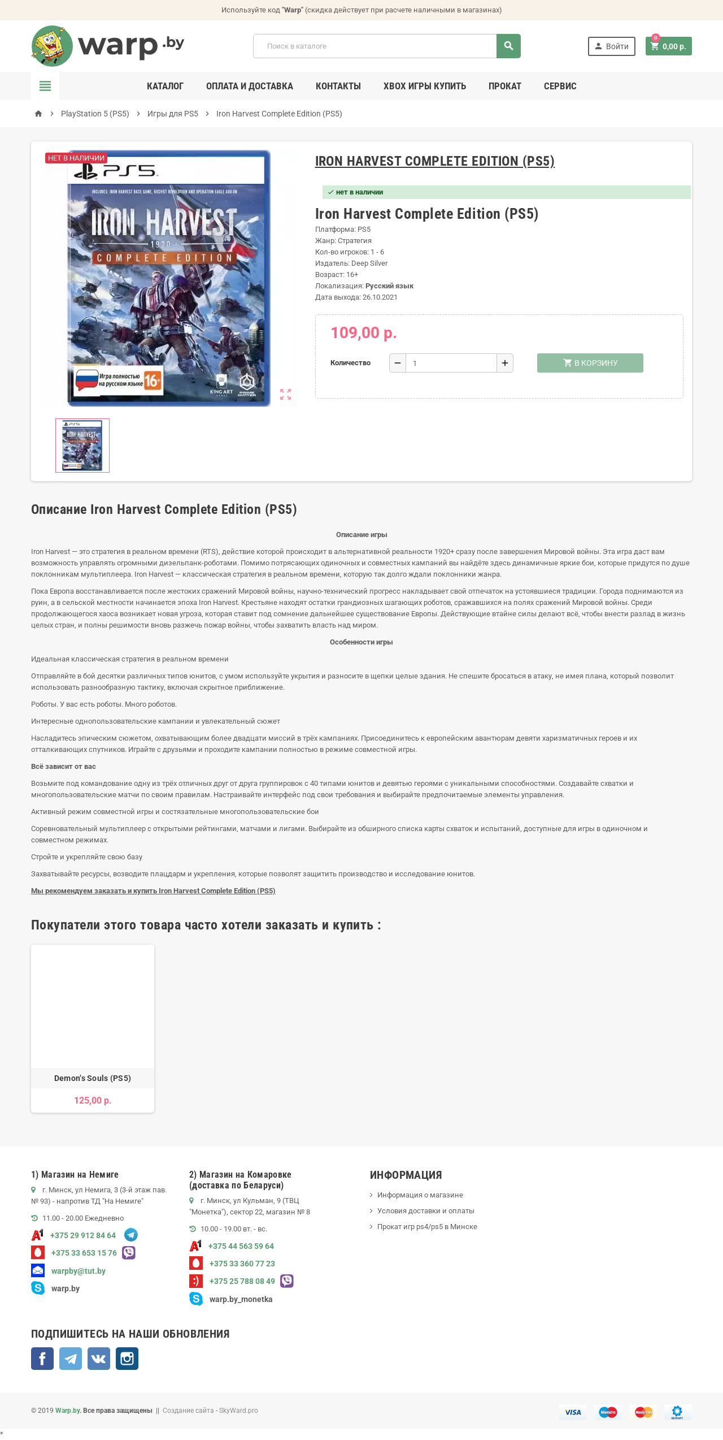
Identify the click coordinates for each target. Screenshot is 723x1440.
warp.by (65, 1288)
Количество (350, 362)
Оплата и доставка (249, 86)
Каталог (165, 86)
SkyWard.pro (238, 1411)
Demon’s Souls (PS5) (92, 1078)
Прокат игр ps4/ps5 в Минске (427, 1226)
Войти (611, 46)
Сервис (560, 86)
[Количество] (451, 363)
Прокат (505, 86)
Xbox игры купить (425, 86)
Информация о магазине (420, 1195)
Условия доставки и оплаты (425, 1211)
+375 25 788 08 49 (232, 1281)
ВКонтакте (99, 1358)
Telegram (70, 1358)
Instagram (127, 1358)
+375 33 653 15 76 (74, 1252)
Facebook (42, 1358)
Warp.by (67, 1411)
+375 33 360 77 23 (232, 1263)
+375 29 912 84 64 (73, 1235)
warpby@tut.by (68, 1270)
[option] (92, 1029)
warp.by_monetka (231, 1299)
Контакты (338, 86)
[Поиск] (386, 46)
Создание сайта (188, 1411)
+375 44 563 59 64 (231, 1246)
